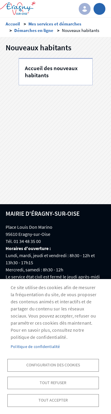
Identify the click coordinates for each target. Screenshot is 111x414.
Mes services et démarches (54, 24)
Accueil (13, 24)
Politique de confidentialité (35, 346)
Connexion (85, 9)
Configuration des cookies (53, 365)
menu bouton (99, 9)
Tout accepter (53, 400)
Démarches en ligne (33, 30)
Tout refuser (53, 382)
